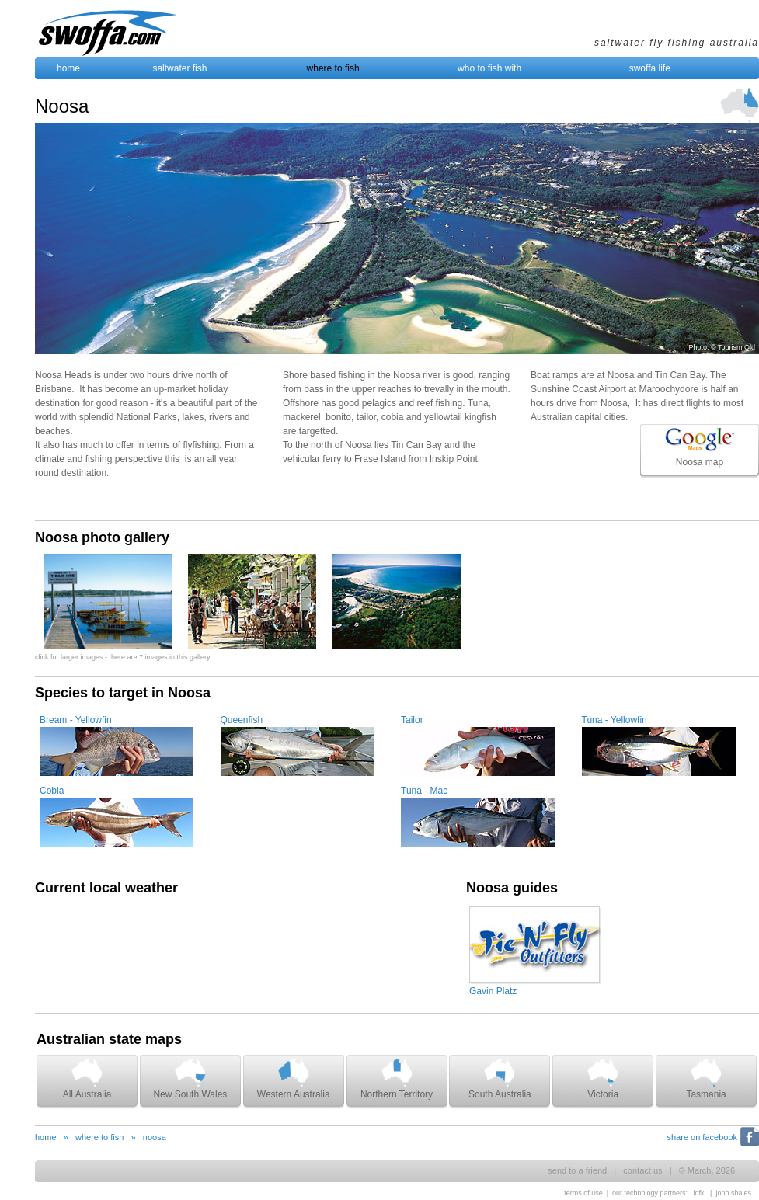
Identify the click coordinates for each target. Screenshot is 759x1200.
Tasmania (706, 1078)
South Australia (499, 1078)
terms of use (583, 1193)
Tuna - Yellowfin (614, 720)
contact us (642, 1170)
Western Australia (293, 1078)
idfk (699, 1193)
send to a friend (577, 1170)
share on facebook (702, 1137)
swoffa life (649, 68)
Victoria (602, 1078)
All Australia (87, 1078)
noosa (154, 1137)
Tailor (412, 720)
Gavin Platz (493, 991)
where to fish (333, 68)
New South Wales (190, 1078)
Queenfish (242, 720)
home (68, 68)
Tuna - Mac (424, 790)
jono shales (733, 1193)
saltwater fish (179, 68)
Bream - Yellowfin (76, 720)
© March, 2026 (707, 1170)
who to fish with (489, 68)
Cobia (52, 790)
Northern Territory (396, 1078)
